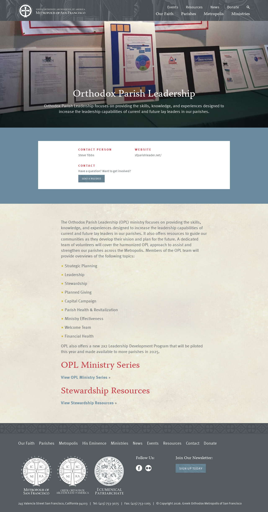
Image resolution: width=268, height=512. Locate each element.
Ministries (240, 14)
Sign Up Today (190, 468)
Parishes (188, 14)
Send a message (91, 178)
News (214, 7)
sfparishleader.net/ (148, 155)
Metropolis (214, 14)
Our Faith (164, 14)
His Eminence (94, 443)
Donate (233, 7)
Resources (194, 7)
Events (172, 7)
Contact (192, 443)
